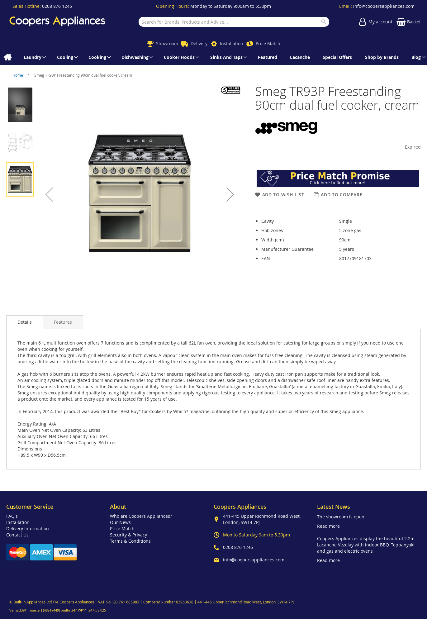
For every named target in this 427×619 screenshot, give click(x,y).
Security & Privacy (128, 535)
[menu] (213, 57)
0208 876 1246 (57, 6)
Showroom (167, 43)
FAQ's (12, 516)
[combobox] (234, 22)
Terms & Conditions (130, 541)
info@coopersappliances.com (384, 6)
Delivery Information (27, 528)
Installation (231, 43)
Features (63, 322)
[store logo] (57, 22)
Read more (328, 526)
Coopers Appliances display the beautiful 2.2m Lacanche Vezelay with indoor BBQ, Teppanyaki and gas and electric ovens (366, 545)
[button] (49, 194)
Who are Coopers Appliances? (141, 516)
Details (24, 322)
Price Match (268, 43)
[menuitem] (7, 57)
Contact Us (17, 535)
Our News (120, 522)
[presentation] (24, 322)
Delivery (199, 43)
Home (18, 75)
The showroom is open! (341, 517)
